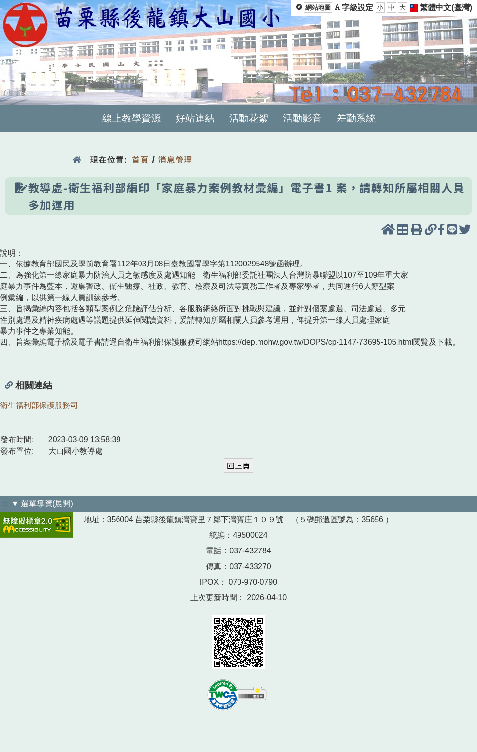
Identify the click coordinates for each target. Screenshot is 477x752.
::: (5, 503)
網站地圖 (318, 7)
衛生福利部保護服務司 (39, 405)
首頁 (140, 160)
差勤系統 (356, 118)
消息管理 (175, 160)
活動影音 (302, 118)
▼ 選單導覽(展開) (42, 503)
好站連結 (195, 118)
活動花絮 (248, 118)
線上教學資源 (131, 118)
